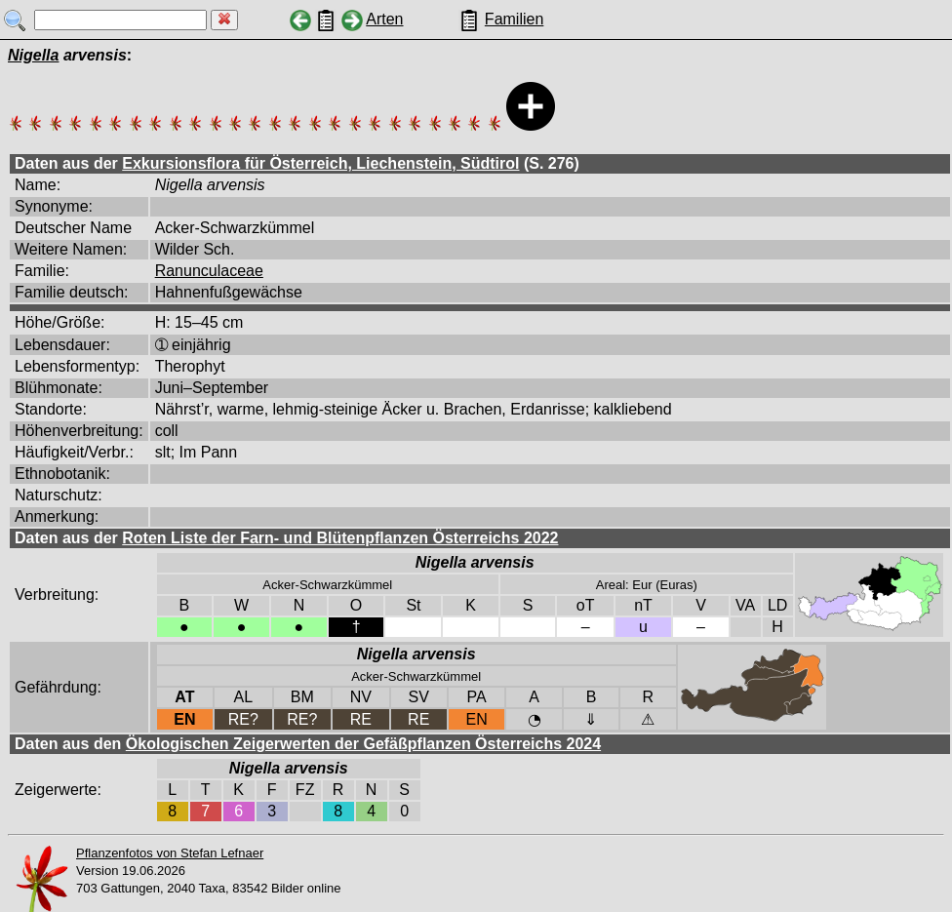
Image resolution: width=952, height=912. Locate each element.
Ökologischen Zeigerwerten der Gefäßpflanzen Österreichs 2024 (363, 743)
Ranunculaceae (209, 270)
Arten (384, 19)
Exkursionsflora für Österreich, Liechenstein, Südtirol (320, 163)
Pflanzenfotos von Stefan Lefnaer (169, 853)
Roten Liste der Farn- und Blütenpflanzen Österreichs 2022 (340, 538)
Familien (514, 19)
